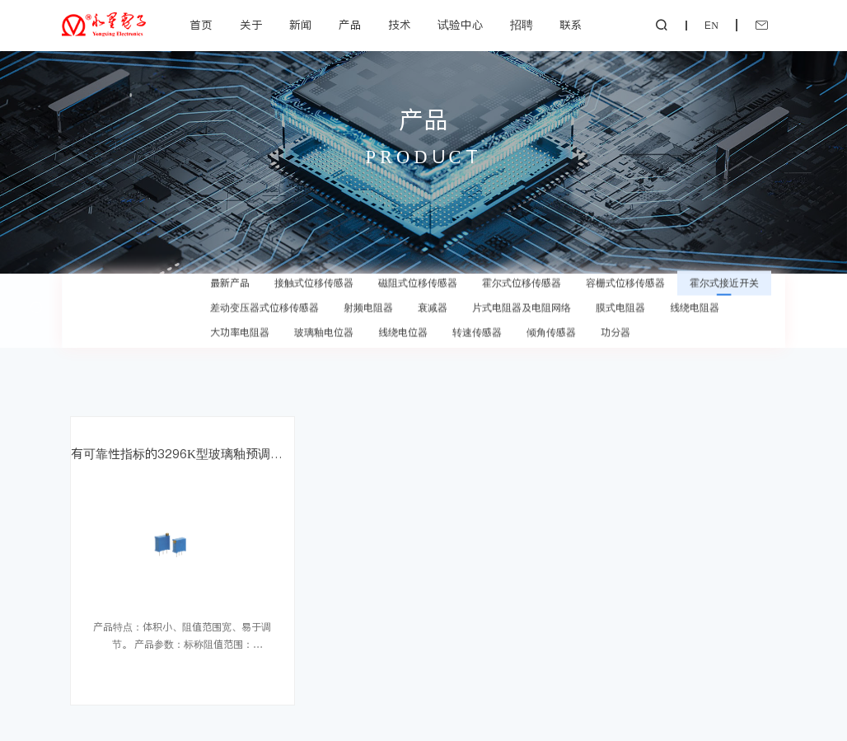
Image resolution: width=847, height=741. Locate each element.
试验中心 (461, 25)
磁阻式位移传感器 (417, 265)
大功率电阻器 (239, 314)
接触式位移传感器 (313, 265)
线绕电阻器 (694, 290)
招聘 (521, 25)
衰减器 (432, 290)
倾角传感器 (551, 314)
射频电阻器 (368, 290)
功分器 (615, 314)
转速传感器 (477, 314)
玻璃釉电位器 (323, 314)
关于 (251, 25)
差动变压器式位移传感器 (264, 290)
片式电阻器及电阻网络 (521, 290)
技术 (399, 25)
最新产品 (230, 265)
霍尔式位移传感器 (521, 265)
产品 (350, 25)
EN (711, 25)
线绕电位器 (403, 314)
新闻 (300, 25)
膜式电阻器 (620, 290)
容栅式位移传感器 (625, 265)
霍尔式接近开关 (724, 265)
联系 (571, 25)
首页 (201, 25)
